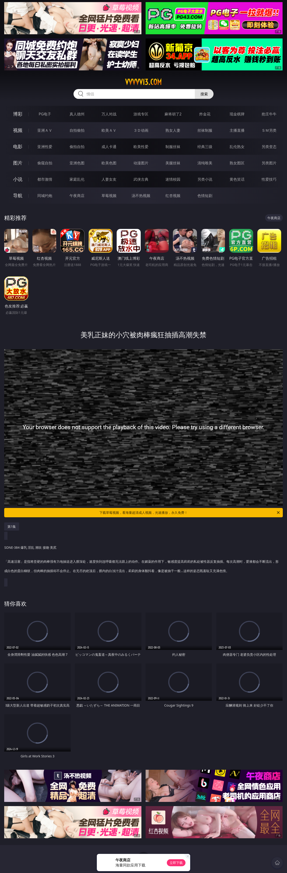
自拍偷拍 (77, 130)
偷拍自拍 (77, 146)
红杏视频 (172, 195)
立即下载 (176, 862)
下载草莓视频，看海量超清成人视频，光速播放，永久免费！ (189, 512)
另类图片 (269, 163)
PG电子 (45, 114)
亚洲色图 (77, 163)
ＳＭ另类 (269, 130)
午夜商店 (77, 195)
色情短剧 (204, 195)
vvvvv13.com (143, 82)
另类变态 (269, 146)
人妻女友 (109, 179)
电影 (17, 146)
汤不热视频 (141, 195)
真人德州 (77, 114)
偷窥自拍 (44, 163)
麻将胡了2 (173, 114)
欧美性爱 (140, 146)
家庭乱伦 (77, 179)
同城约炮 (44, 195)
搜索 (204, 94)
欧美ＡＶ (109, 130)
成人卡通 (109, 146)
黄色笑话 (237, 179)
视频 (17, 130)
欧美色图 (109, 163)
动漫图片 (140, 163)
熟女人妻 (172, 130)
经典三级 (204, 146)
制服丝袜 (172, 146)
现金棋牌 (237, 114)
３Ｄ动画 (140, 130)
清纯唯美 (204, 163)
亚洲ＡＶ (44, 130)
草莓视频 (109, 195)
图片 (17, 163)
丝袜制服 (204, 130)
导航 (17, 195)
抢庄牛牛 (269, 114)
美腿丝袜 (172, 163)
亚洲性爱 (44, 146)
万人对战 (109, 114)
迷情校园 (172, 179)
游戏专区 (140, 114)
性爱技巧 (269, 179)
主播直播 (237, 130)
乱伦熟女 (237, 146)
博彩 (17, 114)
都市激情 (44, 179)
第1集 (11, 526)
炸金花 (204, 114)
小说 (17, 179)
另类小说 (204, 179)
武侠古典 (140, 179)
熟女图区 (237, 163)
